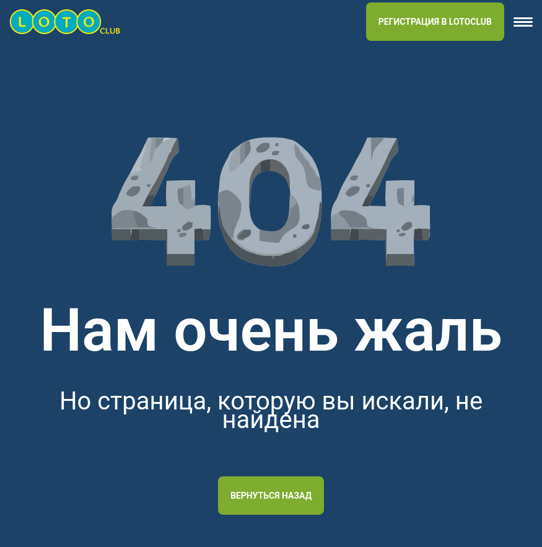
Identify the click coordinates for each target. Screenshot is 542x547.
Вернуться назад (271, 496)
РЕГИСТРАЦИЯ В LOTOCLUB (435, 22)
